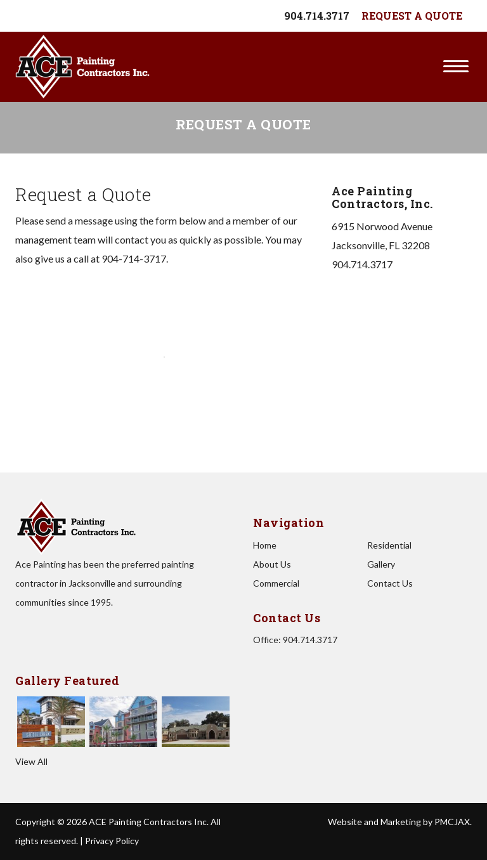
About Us (272, 564)
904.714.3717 (316, 15)
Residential (389, 545)
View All (31, 761)
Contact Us (390, 583)
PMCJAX (452, 821)
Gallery (381, 564)
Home (264, 545)
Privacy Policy (112, 840)
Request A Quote (411, 15)
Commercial (276, 583)
